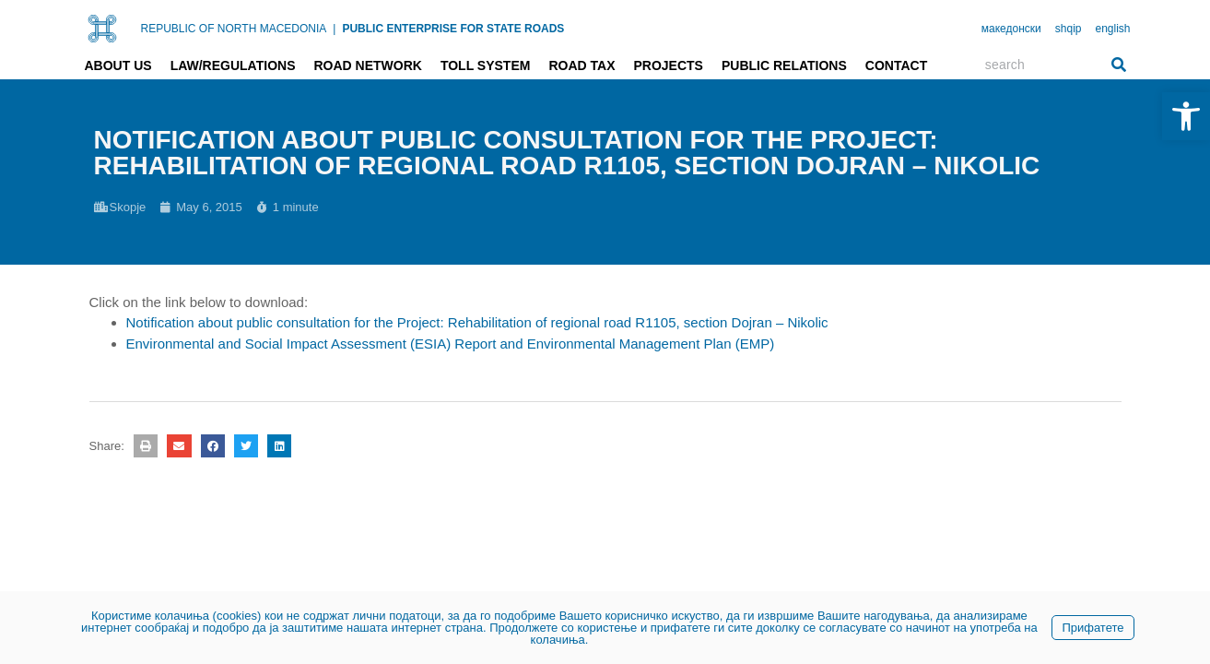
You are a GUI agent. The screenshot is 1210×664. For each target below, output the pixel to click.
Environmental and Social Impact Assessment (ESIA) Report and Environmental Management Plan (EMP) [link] (450, 343)
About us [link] (118, 65)
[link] (1186, 116)
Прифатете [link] (1092, 627)
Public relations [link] (784, 65)
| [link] (334, 28)
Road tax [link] (581, 65)
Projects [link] (667, 65)
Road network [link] (367, 65)
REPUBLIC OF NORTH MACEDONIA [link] (234, 28)
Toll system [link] (486, 65)
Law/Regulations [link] (233, 65)
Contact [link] (896, 65)
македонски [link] (1011, 28)
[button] (146, 445)
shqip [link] (1068, 28)
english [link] (1112, 28)
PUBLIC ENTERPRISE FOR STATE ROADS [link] (453, 28)
